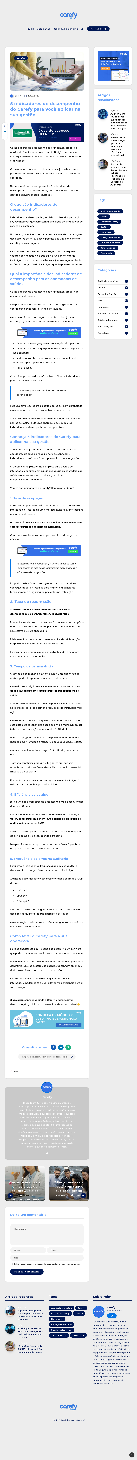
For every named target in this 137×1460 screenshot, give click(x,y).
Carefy (17, 466)
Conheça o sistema (66, 29)
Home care (103, 307)
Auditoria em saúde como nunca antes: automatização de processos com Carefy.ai (118, 121)
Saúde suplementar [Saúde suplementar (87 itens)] (110, 243)
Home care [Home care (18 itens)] (106, 232)
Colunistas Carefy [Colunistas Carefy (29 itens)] (109, 222)
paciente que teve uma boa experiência (38, 780)
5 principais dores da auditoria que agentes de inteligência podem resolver (30, 1333)
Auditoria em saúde (108, 281)
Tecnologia (103, 333)
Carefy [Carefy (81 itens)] (104, 216)
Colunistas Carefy (107, 294)
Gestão (21, 58)
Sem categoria (105, 326)
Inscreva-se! (98, 29)
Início (30, 29)
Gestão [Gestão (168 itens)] (104, 227)
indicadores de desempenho (43, 234)
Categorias (43, 29)
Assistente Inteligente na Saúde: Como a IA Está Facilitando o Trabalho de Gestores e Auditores (118, 174)
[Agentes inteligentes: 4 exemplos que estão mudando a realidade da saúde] (10, 1311)
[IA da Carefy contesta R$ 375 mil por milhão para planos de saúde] (10, 1346)
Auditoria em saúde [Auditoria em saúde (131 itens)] (110, 211)
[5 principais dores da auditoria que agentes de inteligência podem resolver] (10, 1329)
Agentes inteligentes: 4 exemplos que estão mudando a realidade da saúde (30, 1315)
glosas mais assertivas (28, 926)
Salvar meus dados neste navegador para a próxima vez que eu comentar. (47, 1264)
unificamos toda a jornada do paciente (58, 961)
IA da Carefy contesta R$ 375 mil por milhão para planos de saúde (30, 1349)
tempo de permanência (26, 673)
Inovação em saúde (108, 313)
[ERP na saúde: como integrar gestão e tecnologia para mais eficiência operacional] (103, 138)
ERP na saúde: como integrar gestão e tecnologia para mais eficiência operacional (118, 146)
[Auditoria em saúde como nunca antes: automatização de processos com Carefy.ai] (103, 114)
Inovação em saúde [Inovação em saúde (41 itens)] (110, 237)
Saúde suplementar (108, 320)
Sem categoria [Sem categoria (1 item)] (108, 248)
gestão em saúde (42, 870)
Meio (16, 1071)
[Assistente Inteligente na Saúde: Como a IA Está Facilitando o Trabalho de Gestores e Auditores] (103, 164)
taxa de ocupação (23, 505)
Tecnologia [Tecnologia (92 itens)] (106, 253)
